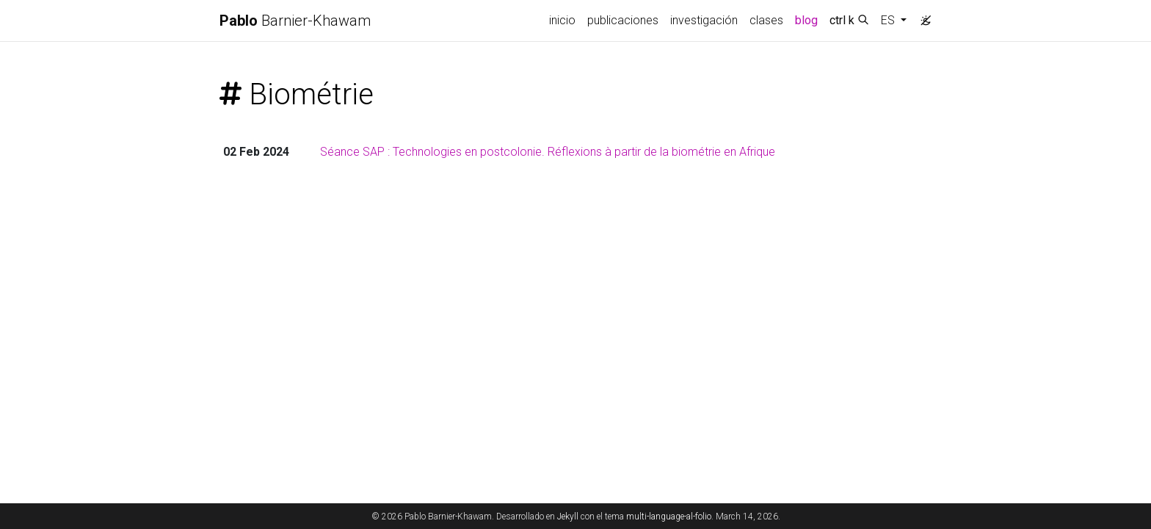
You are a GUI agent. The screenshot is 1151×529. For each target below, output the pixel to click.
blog (806, 20)
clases (766, 20)
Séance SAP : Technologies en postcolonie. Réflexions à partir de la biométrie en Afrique (547, 152)
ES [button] (889, 20)
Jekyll (567, 516)
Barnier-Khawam (295, 20)
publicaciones (622, 20)
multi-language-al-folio (668, 516)
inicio (562, 20)
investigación (704, 20)
